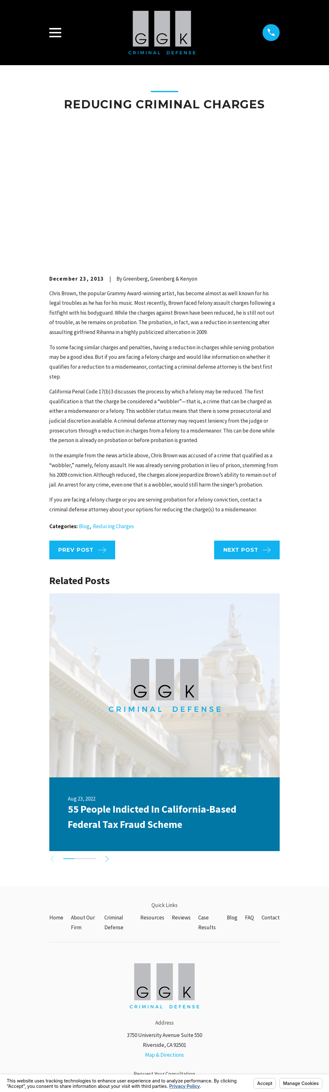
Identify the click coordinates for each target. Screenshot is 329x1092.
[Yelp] (172, 1017)
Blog (84, 427)
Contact (271, 819)
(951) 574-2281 (164, 987)
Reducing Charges (113, 427)
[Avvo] (188, 1017)
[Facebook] (157, 1017)
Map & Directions (164, 956)
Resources (152, 819)
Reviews (181, 819)
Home (56, 819)
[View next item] (111, 760)
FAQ (249, 819)
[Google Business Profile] (141, 1017)
